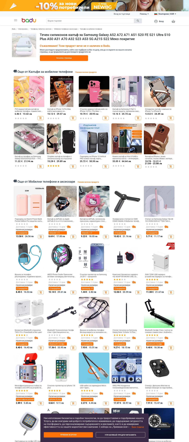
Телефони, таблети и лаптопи (41, 29)
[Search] (90, 20)
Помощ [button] (144, 14)
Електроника (23, 29)
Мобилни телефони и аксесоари (65, 29)
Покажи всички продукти (85, 72)
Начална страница (64, 58)
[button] (15, 20)
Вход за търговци (122, 14)
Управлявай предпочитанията (120, 435)
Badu (13, 29)
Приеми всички (68, 435)
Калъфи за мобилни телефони (91, 29)
